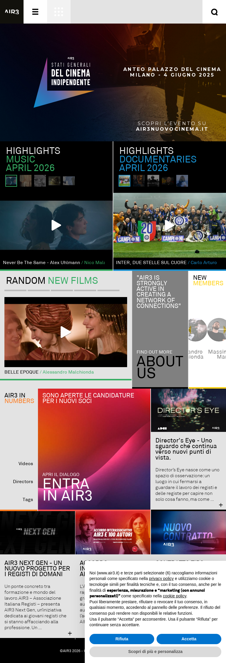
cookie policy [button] (174, 596)
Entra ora (172, 12)
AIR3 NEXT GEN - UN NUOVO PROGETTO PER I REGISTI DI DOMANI (37, 568)
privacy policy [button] (161, 578)
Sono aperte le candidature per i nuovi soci (88, 398)
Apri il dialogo (60, 475)
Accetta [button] (189, 639)
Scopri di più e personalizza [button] (155, 651)
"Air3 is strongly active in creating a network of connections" (159, 292)
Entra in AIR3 (67, 490)
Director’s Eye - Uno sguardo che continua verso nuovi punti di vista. (186, 449)
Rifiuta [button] (121, 639)
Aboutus (160, 367)
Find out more (154, 352)
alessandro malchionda (207, 354)
